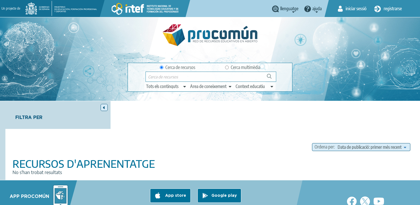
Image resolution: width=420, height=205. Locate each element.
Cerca (271, 78)
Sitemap (256, 198)
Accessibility (230, 198)
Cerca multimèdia (242, 67)
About (100, 198)
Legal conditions (128, 198)
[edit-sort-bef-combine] (372, 119)
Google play (224, 175)
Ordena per (324, 119)
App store (175, 175)
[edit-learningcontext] (255, 86)
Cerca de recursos (177, 67)
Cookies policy (200, 198)
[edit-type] (166, 86)
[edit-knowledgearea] (211, 86)
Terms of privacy (165, 198)
